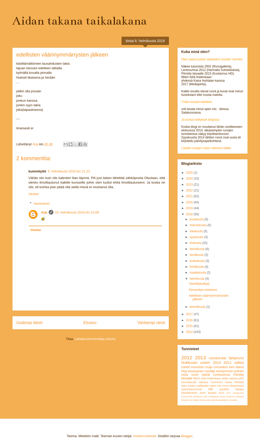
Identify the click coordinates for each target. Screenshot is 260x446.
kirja (184, 371)
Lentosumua (221, 375)
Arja (44, 212)
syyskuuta (197, 237)
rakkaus (203, 382)
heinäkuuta (197, 249)
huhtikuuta (197, 267)
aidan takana (230, 378)
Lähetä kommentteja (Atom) (95, 339)
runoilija (210, 371)
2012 (186, 357)
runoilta (233, 400)
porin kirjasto (208, 392)
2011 (227, 363)
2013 (200, 357)
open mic (215, 385)
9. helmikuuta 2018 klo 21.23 (69, 171)
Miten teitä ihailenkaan (207, 378)
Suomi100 (186, 396)
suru (221, 392)
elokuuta (196, 243)
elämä (239, 367)
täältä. (227, 148)
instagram (213, 396)
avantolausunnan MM (197, 389)
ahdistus (197, 396)
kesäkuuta (197, 255)
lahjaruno (236, 358)
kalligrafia (203, 385)
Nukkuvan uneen (195, 363)
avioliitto (224, 389)
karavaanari (196, 371)
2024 (190, 178)
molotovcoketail (144, 436)
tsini (231, 367)
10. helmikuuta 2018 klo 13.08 (77, 212)
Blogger (186, 436)
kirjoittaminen (189, 392)
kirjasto (240, 396)
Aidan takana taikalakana (79, 21)
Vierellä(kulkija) (199, 284)
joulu (222, 396)
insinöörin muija (202, 367)
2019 (190, 208)
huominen (217, 382)
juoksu (192, 385)
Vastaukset (42, 203)
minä (184, 375)
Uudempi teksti (29, 322)
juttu (241, 378)
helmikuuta (197, 278)
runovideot (221, 367)
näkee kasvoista (201, 400)
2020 (190, 202)
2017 (190, 314)
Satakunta (238, 392)
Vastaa (33, 194)
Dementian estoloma (203, 290)
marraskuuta (198, 225)
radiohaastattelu (219, 400)
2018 (190, 214)
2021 (190, 196)
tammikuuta (198, 307)
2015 (190, 326)
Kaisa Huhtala (234, 382)
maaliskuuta (198, 272)
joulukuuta (197, 219)
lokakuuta (197, 231)
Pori (228, 392)
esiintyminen (224, 371)
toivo (184, 385)
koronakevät (188, 382)
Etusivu (90, 322)
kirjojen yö (186, 400)
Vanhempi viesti (151, 322)
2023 (190, 184)
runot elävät (200, 375)
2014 (190, 332)
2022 (190, 190)
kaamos (230, 396)
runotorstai (217, 358)
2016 (190, 320)
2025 (190, 172)
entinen (239, 371)
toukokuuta (197, 261)
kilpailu (239, 389)
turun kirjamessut (233, 385)
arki (205, 396)
